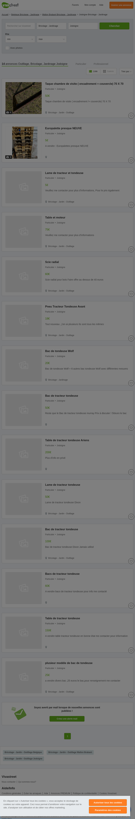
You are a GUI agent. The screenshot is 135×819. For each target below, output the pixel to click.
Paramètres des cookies (108, 810)
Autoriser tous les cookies (108, 802)
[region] (65, 807)
